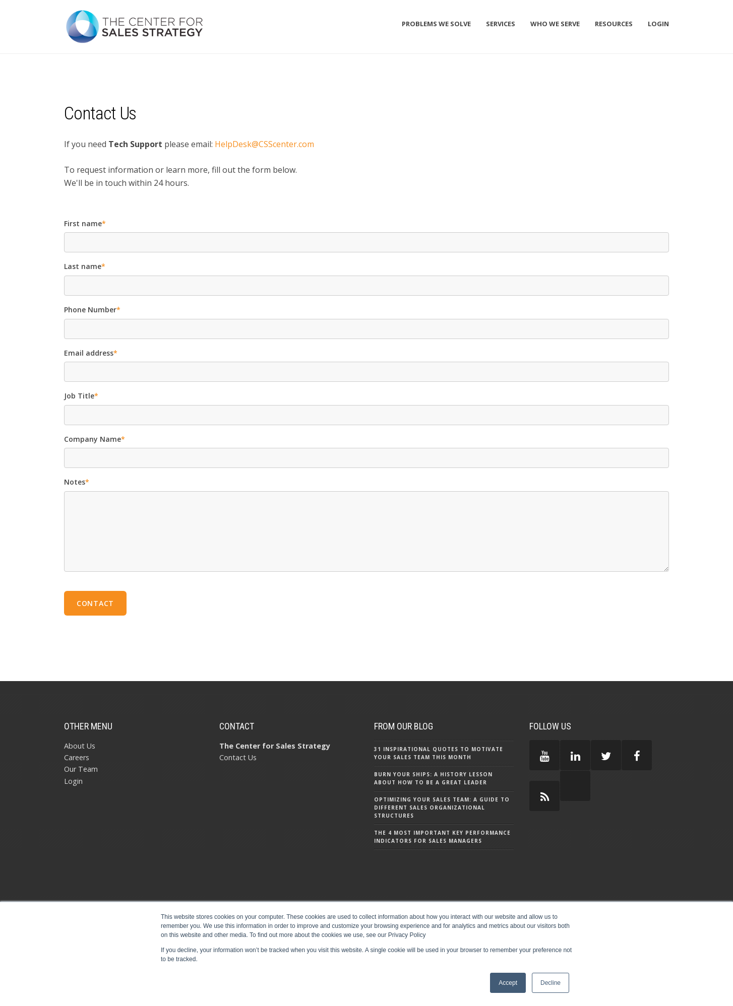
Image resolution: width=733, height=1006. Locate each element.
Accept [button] (508, 982)
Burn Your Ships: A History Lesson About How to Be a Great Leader (433, 778)
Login (73, 781)
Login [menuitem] (658, 23)
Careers (76, 757)
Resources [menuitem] (614, 23)
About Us (79, 746)
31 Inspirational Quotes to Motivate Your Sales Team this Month (438, 753)
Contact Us (238, 757)
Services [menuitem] (500, 23)
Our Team (81, 769)
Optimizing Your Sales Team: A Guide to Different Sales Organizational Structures (442, 807)
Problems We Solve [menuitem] (436, 23)
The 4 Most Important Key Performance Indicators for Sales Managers (442, 836)
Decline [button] (550, 982)
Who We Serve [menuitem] (555, 23)
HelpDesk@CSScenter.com (264, 144)
